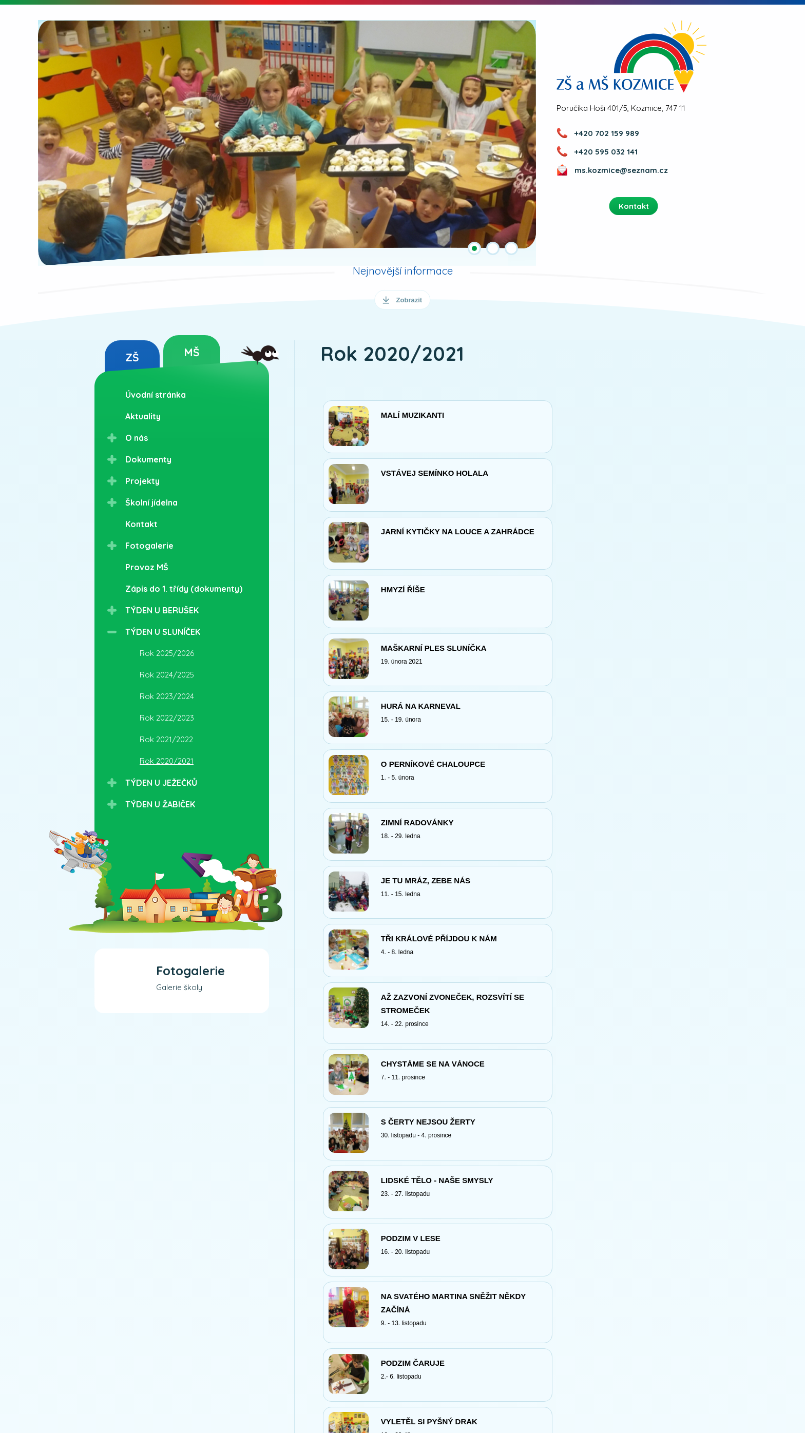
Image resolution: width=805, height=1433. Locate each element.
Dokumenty (148, 459)
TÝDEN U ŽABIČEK (160, 804)
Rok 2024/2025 (167, 675)
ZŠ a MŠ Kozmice (632, 56)
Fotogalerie (149, 545)
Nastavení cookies (623, 1396)
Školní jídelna (151, 502)
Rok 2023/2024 (167, 696)
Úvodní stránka (155, 395)
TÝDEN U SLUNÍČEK (162, 632)
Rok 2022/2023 (167, 718)
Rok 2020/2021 (167, 761)
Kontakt (141, 524)
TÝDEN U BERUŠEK (162, 610)
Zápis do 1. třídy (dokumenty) (183, 589)
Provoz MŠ (146, 567)
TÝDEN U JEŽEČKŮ (161, 783)
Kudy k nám (238, 1392)
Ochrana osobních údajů (534, 1396)
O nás (136, 438)
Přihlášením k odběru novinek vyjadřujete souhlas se (371, 1340)
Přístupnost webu (446, 1396)
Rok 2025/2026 (167, 653)
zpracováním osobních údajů (471, 1340)
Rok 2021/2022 (166, 739)
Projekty (142, 481)
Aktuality (143, 416)
